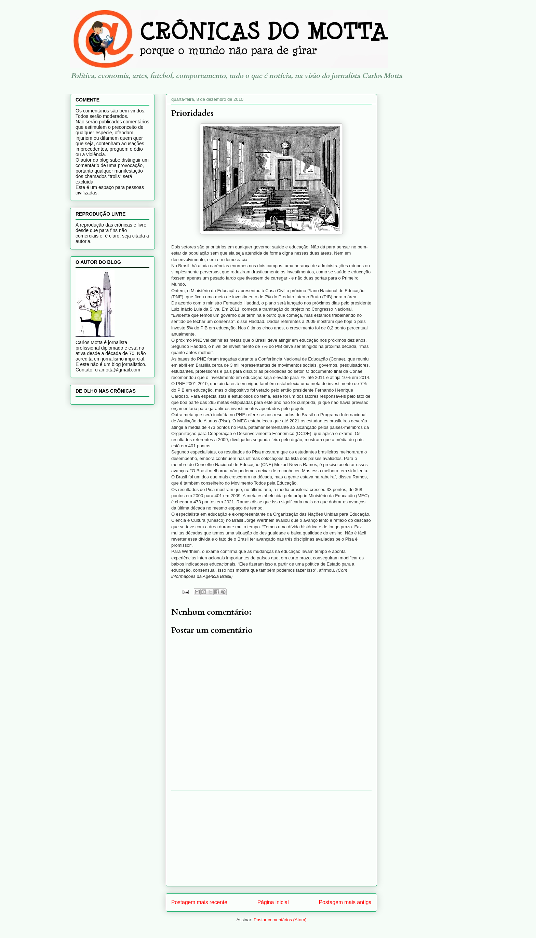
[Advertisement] (271, 838)
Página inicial (273, 902)
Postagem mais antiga (345, 902)
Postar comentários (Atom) (280, 919)
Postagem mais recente (199, 902)
